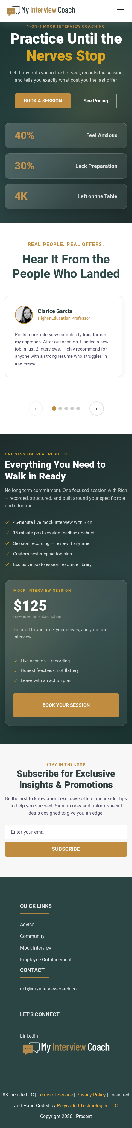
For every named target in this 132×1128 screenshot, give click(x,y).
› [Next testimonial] (96, 408)
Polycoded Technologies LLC (87, 1105)
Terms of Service (55, 1095)
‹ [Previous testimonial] (35, 408)
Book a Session (43, 101)
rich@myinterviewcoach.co (48, 989)
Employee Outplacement (46, 959)
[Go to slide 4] (72, 408)
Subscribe (66, 849)
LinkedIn (29, 1036)
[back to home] (41, 11)
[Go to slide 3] (66, 408)
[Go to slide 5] (78, 408)
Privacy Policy (91, 1095)
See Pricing (96, 101)
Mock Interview (36, 948)
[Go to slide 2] (60, 408)
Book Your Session (66, 705)
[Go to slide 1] (54, 408)
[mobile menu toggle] (120, 11)
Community (32, 936)
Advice (27, 924)
